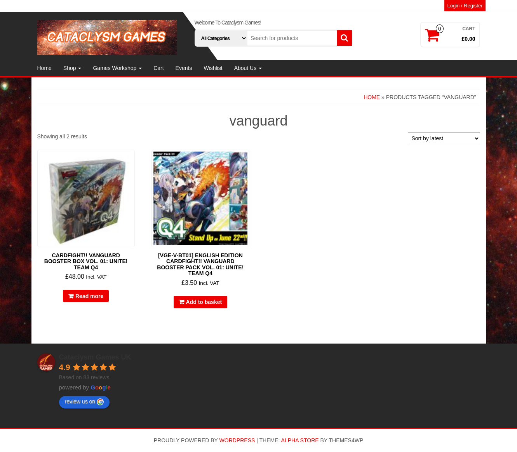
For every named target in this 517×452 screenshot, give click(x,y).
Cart (158, 68)
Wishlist (213, 68)
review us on (84, 401)
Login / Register (464, 6)
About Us (248, 68)
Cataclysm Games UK (95, 357)
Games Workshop (117, 68)
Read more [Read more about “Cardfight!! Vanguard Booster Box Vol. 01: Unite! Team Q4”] (89, 296)
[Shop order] (444, 138)
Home (44, 68)
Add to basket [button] (204, 302)
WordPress (237, 440)
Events (184, 68)
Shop (72, 68)
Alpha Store (300, 440)
